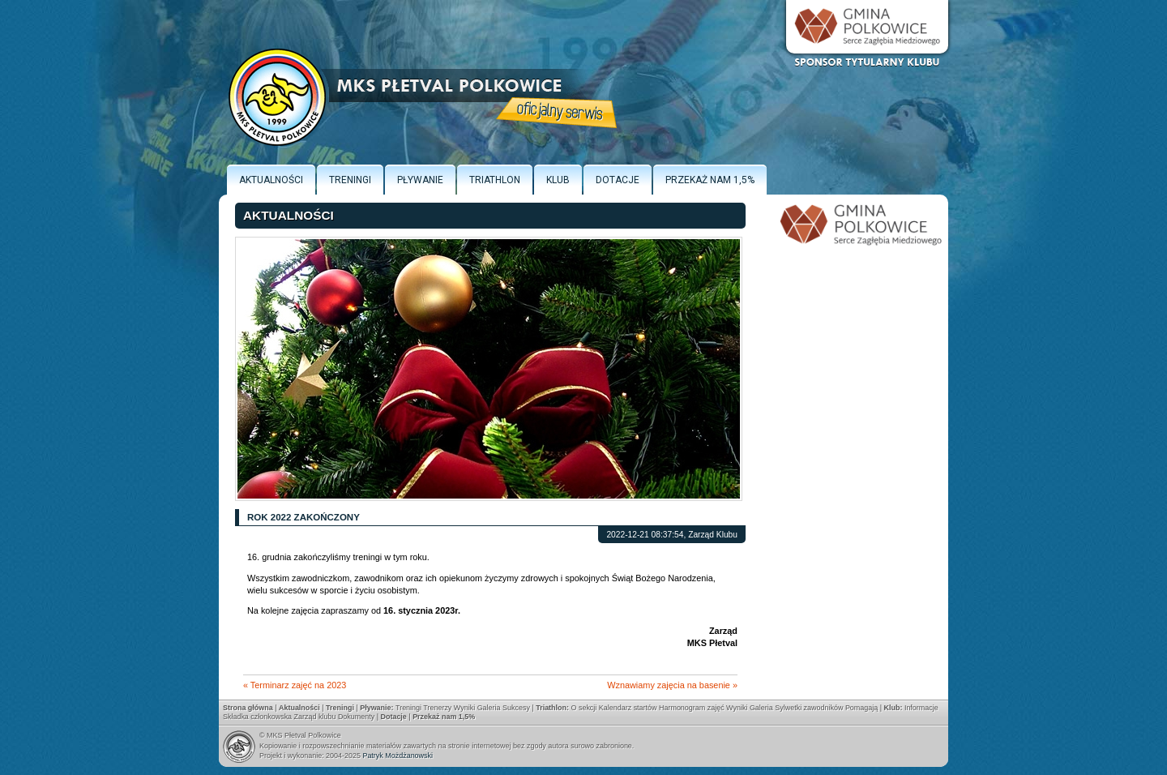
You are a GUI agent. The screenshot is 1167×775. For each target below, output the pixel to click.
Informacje (921, 708)
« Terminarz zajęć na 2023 (294, 685)
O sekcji (583, 708)
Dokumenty (356, 717)
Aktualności (271, 180)
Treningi (350, 180)
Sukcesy (516, 708)
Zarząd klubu (315, 717)
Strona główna (248, 708)
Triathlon (494, 180)
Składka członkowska (257, 717)
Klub (558, 180)
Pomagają (861, 708)
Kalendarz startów (628, 708)
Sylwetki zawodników (809, 708)
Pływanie (420, 180)
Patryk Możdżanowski (397, 755)
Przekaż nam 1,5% (709, 180)
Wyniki (464, 708)
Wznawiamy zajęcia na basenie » (672, 685)
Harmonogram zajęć (692, 708)
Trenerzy (437, 708)
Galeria (489, 708)
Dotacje (617, 180)
